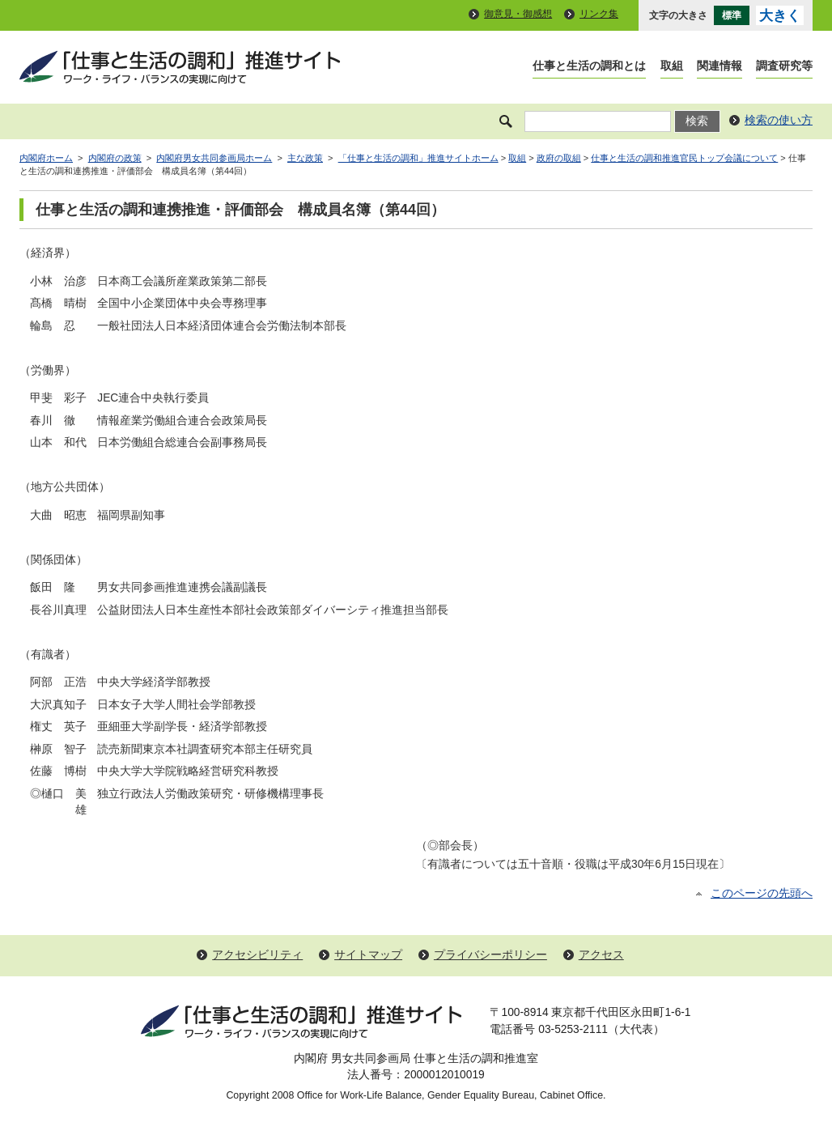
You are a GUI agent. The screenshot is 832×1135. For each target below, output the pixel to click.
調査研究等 (784, 66)
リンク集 (598, 13)
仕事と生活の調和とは (589, 66)
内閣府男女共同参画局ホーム (214, 158)
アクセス (601, 955)
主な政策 (305, 158)
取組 (671, 66)
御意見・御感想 (518, 13)
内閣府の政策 (115, 158)
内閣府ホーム (46, 158)
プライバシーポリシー (490, 955)
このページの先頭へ (762, 893)
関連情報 (719, 66)
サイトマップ (368, 955)
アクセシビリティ (257, 955)
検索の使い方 (779, 120)
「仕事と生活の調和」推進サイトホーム (418, 158)
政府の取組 (559, 158)
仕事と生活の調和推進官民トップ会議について (684, 158)
